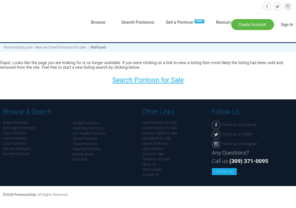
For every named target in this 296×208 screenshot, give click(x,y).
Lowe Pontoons (14, 144)
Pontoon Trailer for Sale (159, 133)
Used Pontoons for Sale (159, 128)
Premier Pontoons (16, 154)
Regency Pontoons (87, 149)
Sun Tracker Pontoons (89, 133)
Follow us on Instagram (288, 6)
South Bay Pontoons (88, 128)
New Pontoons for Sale (159, 123)
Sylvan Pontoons (85, 139)
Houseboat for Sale (156, 138)
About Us (149, 164)
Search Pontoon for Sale (148, 80)
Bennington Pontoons (19, 128)
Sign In (287, 24)
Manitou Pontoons (16, 149)
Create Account (252, 24)
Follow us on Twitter (277, 6)
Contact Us (150, 175)
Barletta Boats (83, 154)
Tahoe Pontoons (85, 144)
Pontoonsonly (40, 17)
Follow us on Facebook (267, 6)
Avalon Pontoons (15, 123)
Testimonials (151, 170)
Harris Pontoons (15, 138)
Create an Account (156, 159)
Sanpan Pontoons (86, 123)
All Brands (80, 159)
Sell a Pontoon (185, 22)
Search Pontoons (137, 22)
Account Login (153, 154)
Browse (98, 22)
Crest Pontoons (14, 133)
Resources (226, 22)
